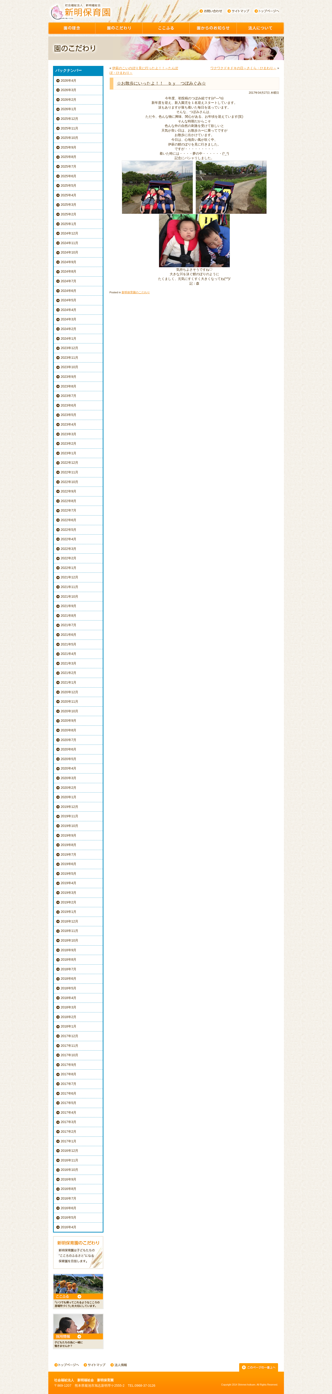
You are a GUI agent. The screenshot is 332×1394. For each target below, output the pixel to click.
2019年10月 (69, 826)
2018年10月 (69, 940)
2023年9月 (69, 377)
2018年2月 (69, 1017)
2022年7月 (69, 510)
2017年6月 (69, 1093)
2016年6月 (69, 1208)
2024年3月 (69, 319)
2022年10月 (69, 482)
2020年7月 (69, 740)
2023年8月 (69, 386)
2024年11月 (69, 243)
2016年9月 (69, 1179)
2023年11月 (69, 357)
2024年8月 (69, 271)
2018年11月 (69, 931)
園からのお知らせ (213, 28)
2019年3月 (69, 892)
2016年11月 (69, 1160)
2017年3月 (69, 1122)
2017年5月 (69, 1103)
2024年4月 (69, 310)
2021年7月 (69, 625)
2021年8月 (69, 615)
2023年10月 (69, 367)
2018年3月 (69, 1007)
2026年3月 (69, 90)
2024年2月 (69, 329)
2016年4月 (69, 1227)
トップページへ (267, 11)
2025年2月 (69, 214)
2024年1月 (69, 338)
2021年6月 (69, 635)
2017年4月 (69, 1112)
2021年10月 (69, 596)
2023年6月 (69, 405)
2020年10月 (69, 711)
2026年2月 (69, 99)
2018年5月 (69, 988)
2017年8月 (69, 1074)
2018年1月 (69, 1026)
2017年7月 (69, 1084)
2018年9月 (69, 950)
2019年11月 (69, 816)
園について (260, 28)
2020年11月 (69, 701)
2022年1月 (69, 568)
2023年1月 (69, 453)
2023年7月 (69, 396)
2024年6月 (69, 291)
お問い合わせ (210, 11)
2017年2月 (69, 1131)
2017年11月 (69, 1046)
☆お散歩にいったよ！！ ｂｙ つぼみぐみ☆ (161, 83)
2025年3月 (69, 204)
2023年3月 (69, 434)
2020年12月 (69, 692)
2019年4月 (69, 883)
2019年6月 (69, 864)
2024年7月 (69, 281)
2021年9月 (69, 606)
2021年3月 (69, 663)
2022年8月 (69, 501)
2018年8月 (69, 959)
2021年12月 (69, 577)
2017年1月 (69, 1141)
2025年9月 (69, 147)
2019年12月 (69, 807)
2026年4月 (69, 80)
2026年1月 (69, 109)
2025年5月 (69, 185)
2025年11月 (69, 128)
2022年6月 (69, 520)
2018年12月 (69, 921)
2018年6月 (69, 978)
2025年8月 (69, 157)
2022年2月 (69, 558)
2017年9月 (69, 1065)
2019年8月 (69, 845)
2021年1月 (69, 682)
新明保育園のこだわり (136, 292)
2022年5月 (69, 530)
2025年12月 (69, 119)
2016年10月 (69, 1170)
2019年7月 (69, 854)
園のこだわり (119, 28)
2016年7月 (69, 1198)
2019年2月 (69, 902)
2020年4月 (69, 768)
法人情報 (118, 1365)
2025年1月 (69, 224)
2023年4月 (69, 424)
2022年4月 (69, 539)
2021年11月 (69, 587)
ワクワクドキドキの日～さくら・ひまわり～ (243, 68)
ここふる (166, 28)
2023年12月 (69, 348)
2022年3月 (69, 549)
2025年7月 (69, 166)
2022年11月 (69, 472)
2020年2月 (69, 788)
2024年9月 (69, 262)
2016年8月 (69, 1189)
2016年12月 (69, 1150)
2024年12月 (69, 233)
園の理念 (71, 28)
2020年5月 (69, 759)
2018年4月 (69, 998)
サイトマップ (238, 11)
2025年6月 (69, 176)
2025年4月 (69, 195)
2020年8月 (69, 730)
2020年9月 (69, 720)
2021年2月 (69, 673)
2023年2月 (69, 443)
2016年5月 (69, 1217)
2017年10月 (69, 1055)
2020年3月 (69, 778)
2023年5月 (69, 415)
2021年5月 (69, 644)
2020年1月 (69, 797)
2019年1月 (69, 912)
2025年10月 (69, 138)
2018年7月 (69, 969)
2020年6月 (69, 749)
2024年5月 (69, 300)
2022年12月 (69, 462)
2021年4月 (69, 654)
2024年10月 (69, 252)
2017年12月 (69, 1036)
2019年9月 (69, 835)
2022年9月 (69, 491)
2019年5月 (69, 873)
